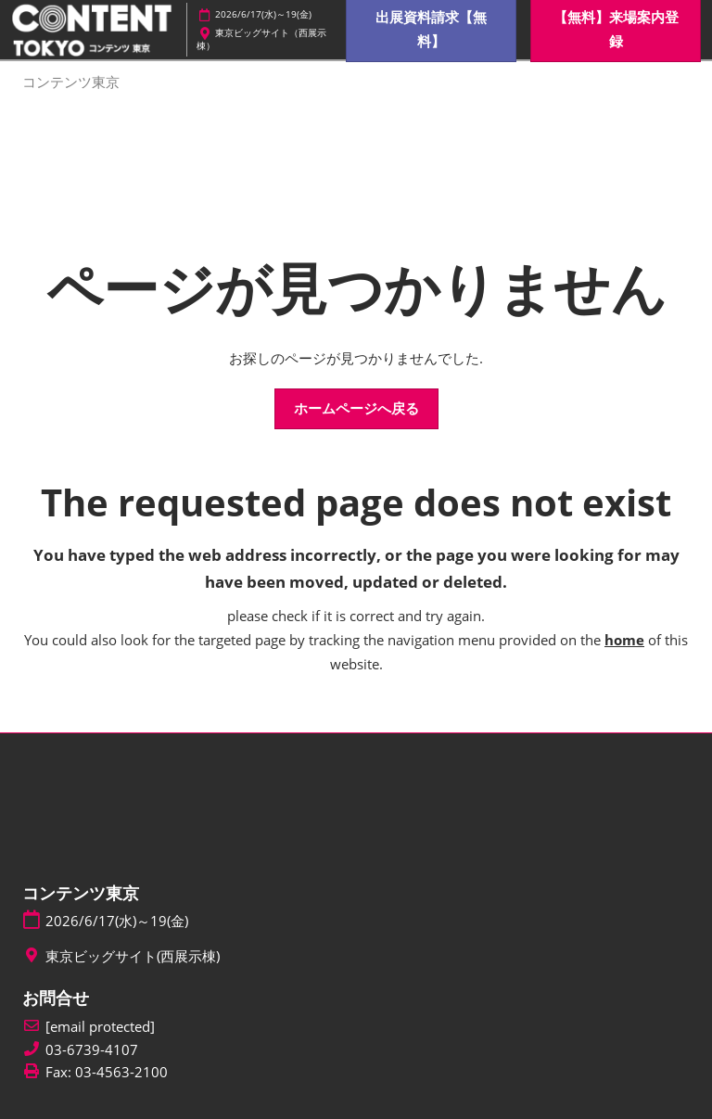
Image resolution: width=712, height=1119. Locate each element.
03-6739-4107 (91, 1050)
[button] (356, 408)
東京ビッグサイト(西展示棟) (132, 956)
